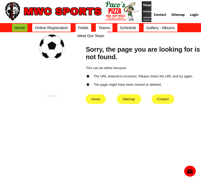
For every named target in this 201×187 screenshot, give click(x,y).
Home (95, 99)
